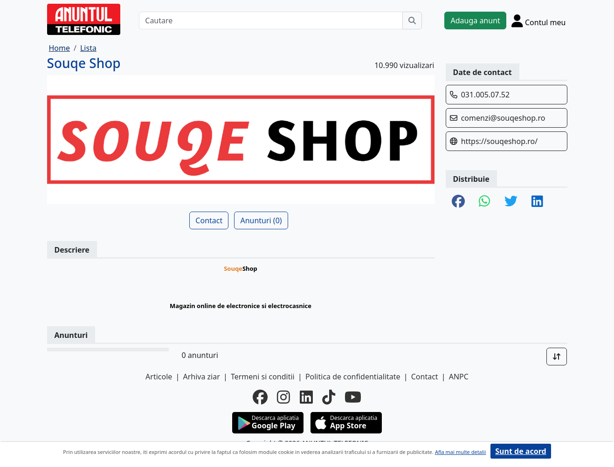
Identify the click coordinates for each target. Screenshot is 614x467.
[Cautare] (271, 20)
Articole (158, 376)
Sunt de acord (520, 451)
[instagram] (283, 397)
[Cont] (539, 20)
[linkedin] (306, 397)
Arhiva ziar (201, 376)
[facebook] (260, 397)
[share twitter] (511, 202)
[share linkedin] (537, 202)
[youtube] (353, 397)
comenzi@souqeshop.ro (503, 118)
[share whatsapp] (485, 202)
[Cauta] (412, 20)
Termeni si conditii (263, 376)
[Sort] (556, 356)
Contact (208, 220)
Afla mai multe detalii (460, 451)
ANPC (459, 376)
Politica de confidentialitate (352, 376)
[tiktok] (328, 397)
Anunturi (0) (261, 220)
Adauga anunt (475, 20)
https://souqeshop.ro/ (499, 141)
